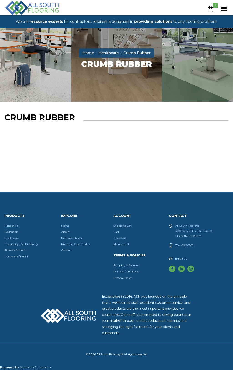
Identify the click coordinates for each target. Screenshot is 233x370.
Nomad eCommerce (36, 367)
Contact (66, 250)
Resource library (71, 238)
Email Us (181, 258)
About (65, 231)
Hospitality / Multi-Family (21, 244)
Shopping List (122, 225)
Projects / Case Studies (75, 244)
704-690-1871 (184, 245)
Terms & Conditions (126, 271)
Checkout (119, 238)
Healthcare (12, 238)
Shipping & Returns (126, 265)
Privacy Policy (122, 277)
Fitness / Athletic (15, 250)
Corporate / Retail (16, 256)
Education (11, 231)
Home (65, 225)
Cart (116, 231)
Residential (12, 225)
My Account (121, 244)
